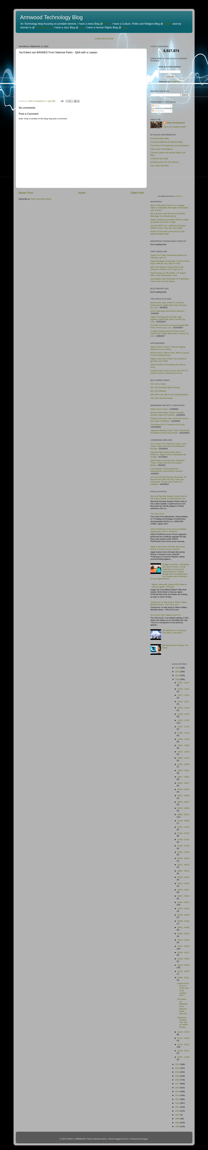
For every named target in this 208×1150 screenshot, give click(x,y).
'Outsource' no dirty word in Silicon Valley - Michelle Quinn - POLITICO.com (169, 603)
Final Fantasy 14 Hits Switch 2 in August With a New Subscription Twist (168, 274)
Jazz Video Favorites (159, 165)
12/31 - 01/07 (183, 683)
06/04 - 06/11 (183, 871)
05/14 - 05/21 (183, 890)
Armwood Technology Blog (51, 17)
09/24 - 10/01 (183, 770)
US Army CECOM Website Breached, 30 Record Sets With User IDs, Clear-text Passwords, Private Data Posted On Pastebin (168, 480)
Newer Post (26, 192)
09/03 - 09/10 (183, 789)
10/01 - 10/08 (183, 764)
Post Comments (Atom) (41, 199)
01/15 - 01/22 (183, 1044)
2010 (177, 1111)
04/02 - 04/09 (183, 927)
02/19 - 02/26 (183, 965)
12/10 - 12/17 (183, 701)
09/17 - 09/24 (183, 777)
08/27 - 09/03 (183, 795)
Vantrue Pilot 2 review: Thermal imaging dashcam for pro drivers (167, 348)
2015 (177, 1091)
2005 (177, 1123)
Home (82, 192)
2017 (177, 1084)
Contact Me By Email (104, 39)
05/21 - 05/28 (183, 883)
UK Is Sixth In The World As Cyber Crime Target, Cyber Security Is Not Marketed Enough (168, 446)
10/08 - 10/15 (183, 758)
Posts (155, 106)
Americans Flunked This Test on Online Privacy (182, 1022)
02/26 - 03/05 (183, 959)
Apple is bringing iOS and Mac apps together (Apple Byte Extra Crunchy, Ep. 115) (168, 319)
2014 (177, 1095)
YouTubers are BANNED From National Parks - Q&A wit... (182, 1006)
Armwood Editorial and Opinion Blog (166, 142)
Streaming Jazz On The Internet (164, 162)
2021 (177, 1068)
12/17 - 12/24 (183, 695)
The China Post (157, 514)
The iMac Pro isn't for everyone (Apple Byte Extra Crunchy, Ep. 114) (169, 326)
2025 (177, 671)
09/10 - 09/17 (183, 783)
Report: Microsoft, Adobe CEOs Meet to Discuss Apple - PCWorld (169, 585)
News (107, 23)
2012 (177, 1103)
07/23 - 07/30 (183, 827)
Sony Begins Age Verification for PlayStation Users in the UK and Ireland (169, 280)
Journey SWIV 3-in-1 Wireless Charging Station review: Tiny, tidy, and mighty (168, 226)
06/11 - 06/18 (183, 865)
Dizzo (126, 1139)
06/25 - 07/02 (183, 852)
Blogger (144, 1139)
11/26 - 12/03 (183, 714)
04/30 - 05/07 (183, 902)
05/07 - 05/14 (183, 896)
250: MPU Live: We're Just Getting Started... (169, 394)
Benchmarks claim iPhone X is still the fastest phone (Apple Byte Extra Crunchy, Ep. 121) (168, 304)
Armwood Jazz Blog (159, 158)
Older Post (137, 192)
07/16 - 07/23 (183, 833)
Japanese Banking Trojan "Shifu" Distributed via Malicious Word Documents (169, 431)
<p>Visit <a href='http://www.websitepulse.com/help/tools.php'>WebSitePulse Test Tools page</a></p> (172, 183)
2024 (177, 675)
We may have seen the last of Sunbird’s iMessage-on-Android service (167, 214)
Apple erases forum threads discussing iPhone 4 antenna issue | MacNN (167, 548)
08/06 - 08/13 (183, 814)
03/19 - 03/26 (183, 940)
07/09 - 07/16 (183, 839)
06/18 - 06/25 (183, 858)
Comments (158, 111)
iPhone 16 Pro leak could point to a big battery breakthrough (167, 232)
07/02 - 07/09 (183, 846)
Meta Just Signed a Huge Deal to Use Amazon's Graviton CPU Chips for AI (167, 268)
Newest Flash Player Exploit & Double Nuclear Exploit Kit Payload (167, 413)
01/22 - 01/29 (183, 1038)
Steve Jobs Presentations (161, 149)
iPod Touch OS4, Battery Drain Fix (165, 615)
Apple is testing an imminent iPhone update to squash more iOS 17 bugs (169, 221)
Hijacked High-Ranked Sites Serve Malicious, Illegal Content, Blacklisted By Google (168, 454)
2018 (177, 1080)
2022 (177, 1064)
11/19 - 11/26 (183, 720)
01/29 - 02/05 (183, 1032)
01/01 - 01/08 (183, 1057)
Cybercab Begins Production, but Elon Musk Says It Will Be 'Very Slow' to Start (169, 262)
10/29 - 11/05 (183, 739)
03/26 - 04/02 (183, 934)
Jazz (81, 27)
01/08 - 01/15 (183, 1051)
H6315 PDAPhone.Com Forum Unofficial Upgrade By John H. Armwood (168, 530)
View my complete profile (175, 127)
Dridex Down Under (159, 409)
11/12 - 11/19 (183, 727)
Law (124, 27)
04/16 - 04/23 (183, 915)
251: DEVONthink (158, 391)
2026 (177, 668)
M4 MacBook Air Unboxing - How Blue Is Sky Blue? (175, 631)
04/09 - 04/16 (183, 921)
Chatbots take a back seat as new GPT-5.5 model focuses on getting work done (169, 372)
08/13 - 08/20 (183, 808)
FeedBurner (175, 81)
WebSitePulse (178, 196)
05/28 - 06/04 (183, 877)
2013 (177, 1099)
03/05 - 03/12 (183, 952)
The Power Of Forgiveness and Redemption (169, 145)
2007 (177, 1115)
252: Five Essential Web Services (165, 387)
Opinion (168, 23)
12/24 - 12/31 (183, 689)
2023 (177, 679)
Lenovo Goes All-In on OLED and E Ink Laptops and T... (183, 989)
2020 (177, 1072)
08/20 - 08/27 (183, 802)
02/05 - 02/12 (183, 978)
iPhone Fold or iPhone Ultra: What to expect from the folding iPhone (169, 354)
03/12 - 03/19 (183, 946)
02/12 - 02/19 (183, 971)
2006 (177, 1119)
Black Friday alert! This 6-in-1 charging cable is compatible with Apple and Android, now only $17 (169, 207)
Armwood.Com (43, 27)
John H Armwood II (176, 123)
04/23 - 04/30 (183, 908)
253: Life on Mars (158, 384)
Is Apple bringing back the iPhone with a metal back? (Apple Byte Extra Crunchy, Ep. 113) (169, 333)
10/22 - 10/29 (183, 745)
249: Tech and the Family (161, 398)
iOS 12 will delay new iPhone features (167, 311)
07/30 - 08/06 (183, 821)
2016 (177, 1088)
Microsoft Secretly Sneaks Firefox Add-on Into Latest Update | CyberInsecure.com (168, 497)
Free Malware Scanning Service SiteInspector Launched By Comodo (166, 470)
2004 (177, 1126)
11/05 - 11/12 (183, 733)
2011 (177, 1107)
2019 (177, 1076)
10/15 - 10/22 (183, 752)
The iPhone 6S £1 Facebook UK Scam (167, 424)
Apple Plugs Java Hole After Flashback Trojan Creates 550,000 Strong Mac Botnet (167, 462)
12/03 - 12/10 (183, 708)
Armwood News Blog (159, 138)
